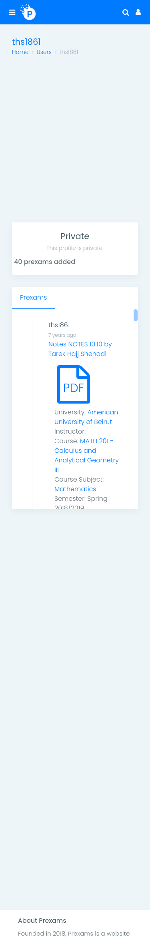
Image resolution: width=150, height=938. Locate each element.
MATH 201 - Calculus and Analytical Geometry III (86, 455)
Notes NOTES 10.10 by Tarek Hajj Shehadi (80, 349)
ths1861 (59, 325)
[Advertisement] (75, 143)
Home (20, 52)
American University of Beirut (86, 417)
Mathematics (75, 489)
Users (44, 52)
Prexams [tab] (33, 297)
